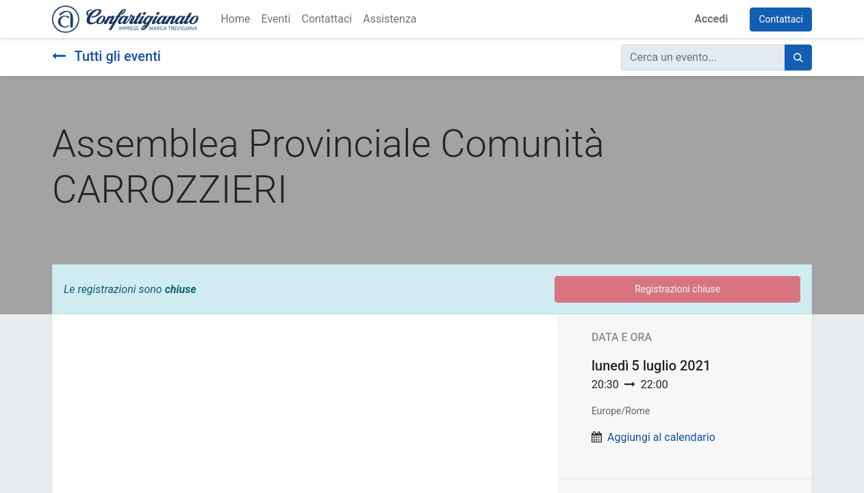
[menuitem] (235, 19)
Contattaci (781, 19)
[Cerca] (798, 58)
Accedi (711, 18)
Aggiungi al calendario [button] (661, 437)
